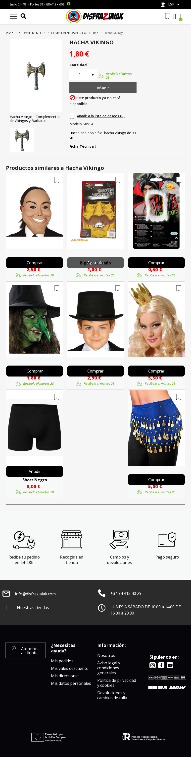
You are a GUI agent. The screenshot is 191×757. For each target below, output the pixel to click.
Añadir (103, 88)
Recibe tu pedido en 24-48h (24, 559)
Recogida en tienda (71, 559)
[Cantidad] (83, 74)
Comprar (35, 262)
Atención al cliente (163, 4)
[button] (25, 650)
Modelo (75, 124)
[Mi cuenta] (174, 16)
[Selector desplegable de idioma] (174, 4)
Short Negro (34, 480)
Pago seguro (167, 557)
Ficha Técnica (82, 146)
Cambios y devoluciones (119, 559)
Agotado (95, 262)
